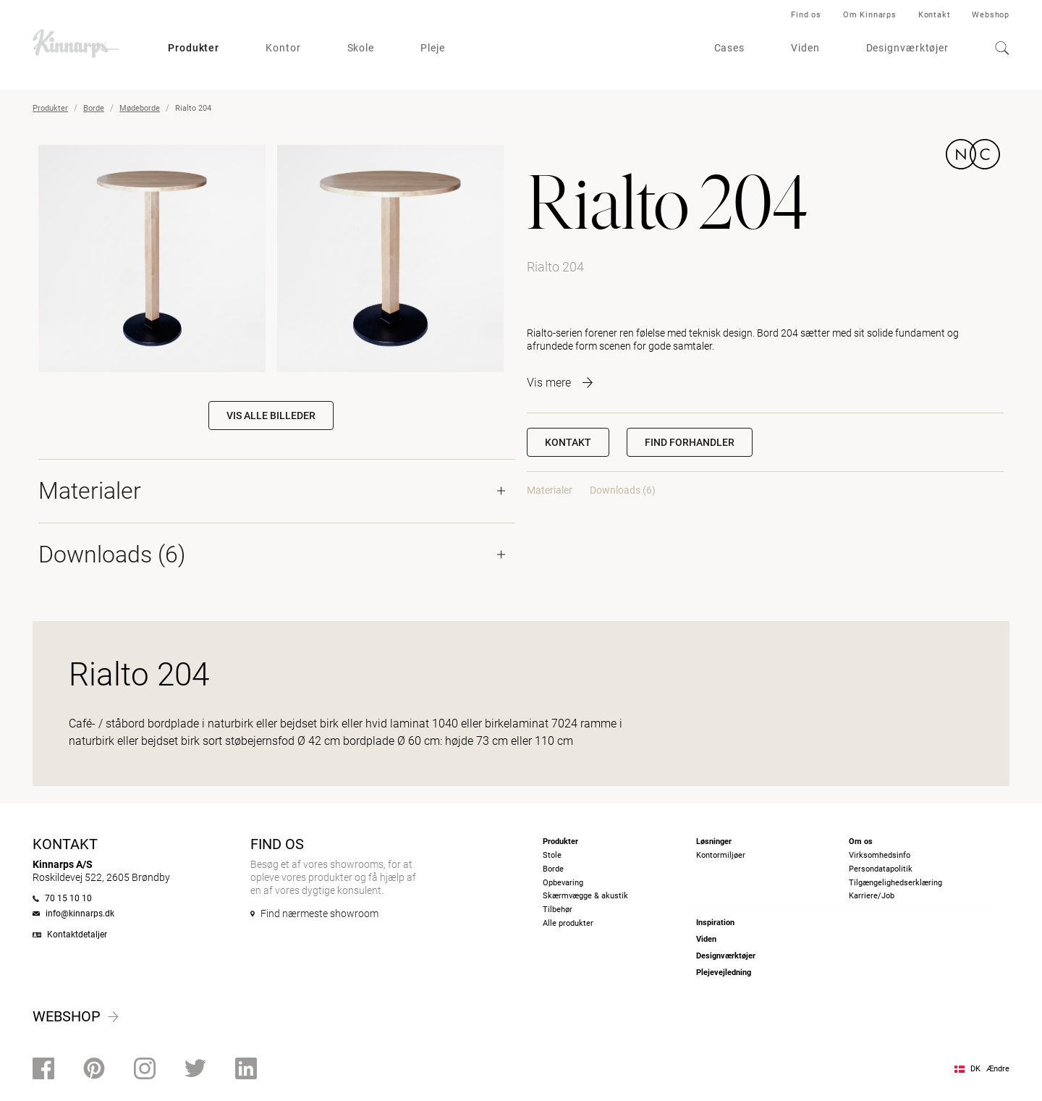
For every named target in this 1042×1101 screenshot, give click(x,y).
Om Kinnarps (870, 15)
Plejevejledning (723, 972)
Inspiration (715, 922)
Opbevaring (563, 882)
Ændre (997, 1068)
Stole (552, 855)
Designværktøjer (907, 48)
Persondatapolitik (880, 869)
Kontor (283, 48)
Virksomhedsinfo (879, 855)
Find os (806, 15)
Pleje (432, 48)
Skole (361, 48)
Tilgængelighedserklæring (895, 882)
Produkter (193, 48)
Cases (729, 48)
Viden (805, 48)
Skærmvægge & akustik (585, 895)
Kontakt (934, 15)
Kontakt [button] (568, 442)
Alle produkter (568, 923)
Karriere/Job (871, 895)
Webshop (990, 15)
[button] (690, 442)
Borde (93, 108)
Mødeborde (139, 108)
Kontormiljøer (720, 855)
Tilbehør (557, 909)
